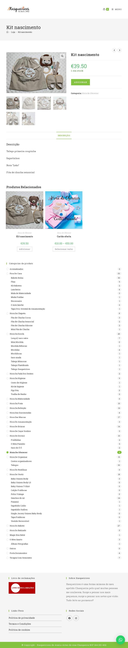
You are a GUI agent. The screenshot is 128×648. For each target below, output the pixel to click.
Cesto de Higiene (19, 382)
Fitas (13, 281)
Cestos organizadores (21, 461)
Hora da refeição (18, 407)
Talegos (14, 464)
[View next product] (119, 50)
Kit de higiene (17, 386)
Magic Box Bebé (17, 534)
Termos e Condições (20, 623)
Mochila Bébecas (19, 345)
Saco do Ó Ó (16, 447)
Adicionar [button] (24, 249)
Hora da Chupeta (17, 313)
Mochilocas (16, 353)
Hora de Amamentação (21, 421)
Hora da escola (17, 333)
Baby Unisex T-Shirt (20, 486)
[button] (62, 56)
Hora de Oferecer (90, 93)
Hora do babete (17, 525)
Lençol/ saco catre (19, 337)
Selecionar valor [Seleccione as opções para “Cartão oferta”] (64, 249)
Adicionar (80, 82)
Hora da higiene (17, 378)
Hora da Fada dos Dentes (21, 373)
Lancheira (15, 289)
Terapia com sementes (21, 557)
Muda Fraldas (17, 296)
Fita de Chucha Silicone (22, 325)
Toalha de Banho (18, 393)
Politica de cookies (19, 629)
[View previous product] (114, 50)
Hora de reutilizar (18, 469)
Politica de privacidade (22, 617)
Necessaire (16, 300)
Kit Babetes (16, 285)
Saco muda (16, 357)
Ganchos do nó (18, 497)
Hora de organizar (18, 456)
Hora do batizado (18, 530)
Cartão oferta (64, 236)
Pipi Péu (15, 390)
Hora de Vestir (17, 474)
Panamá (15, 501)
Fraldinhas (16, 439)
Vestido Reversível (20, 520)
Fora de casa (16, 273)
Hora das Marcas (18, 417)
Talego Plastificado (20, 364)
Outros (13, 548)
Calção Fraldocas (19, 490)
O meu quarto (16, 539)
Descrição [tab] (64, 135)
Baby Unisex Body (19, 478)
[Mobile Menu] (115, 9)
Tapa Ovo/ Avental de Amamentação (28, 308)
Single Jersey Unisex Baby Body (26, 513)
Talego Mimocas (19, 361)
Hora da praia (16, 403)
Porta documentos (18, 552)
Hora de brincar (17, 426)
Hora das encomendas (20, 412)
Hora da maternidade (20, 398)
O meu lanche (17, 304)
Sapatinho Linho (18, 505)
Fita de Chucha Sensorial (22, 321)
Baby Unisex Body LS (21, 482)
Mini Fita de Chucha (20, 329)
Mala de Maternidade (21, 293)
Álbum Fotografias (19, 543)
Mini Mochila (17, 341)
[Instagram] (76, 618)
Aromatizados (16, 268)
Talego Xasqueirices (20, 368)
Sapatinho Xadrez (19, 509)
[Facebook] (69, 618)
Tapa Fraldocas (18, 517)
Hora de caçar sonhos (20, 430)
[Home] (7, 32)
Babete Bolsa (17, 277)
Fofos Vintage (17, 493)
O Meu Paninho (18, 443)
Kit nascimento (25, 32)
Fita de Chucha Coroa (21, 317)
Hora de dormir (17, 435)
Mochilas (15, 349)
